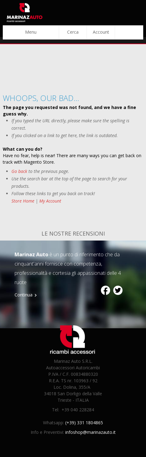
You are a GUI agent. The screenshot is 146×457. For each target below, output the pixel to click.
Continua (23, 295)
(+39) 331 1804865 (84, 423)
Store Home (22, 201)
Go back (19, 171)
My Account (50, 201)
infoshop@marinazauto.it (90, 432)
